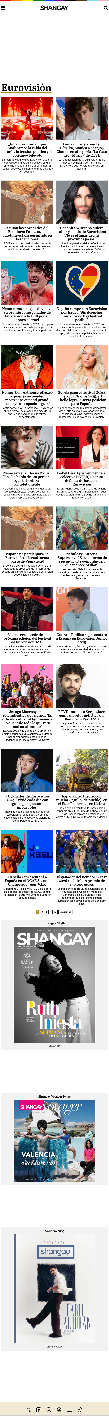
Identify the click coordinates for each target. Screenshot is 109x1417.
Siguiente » (66, 912)
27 (55, 912)
